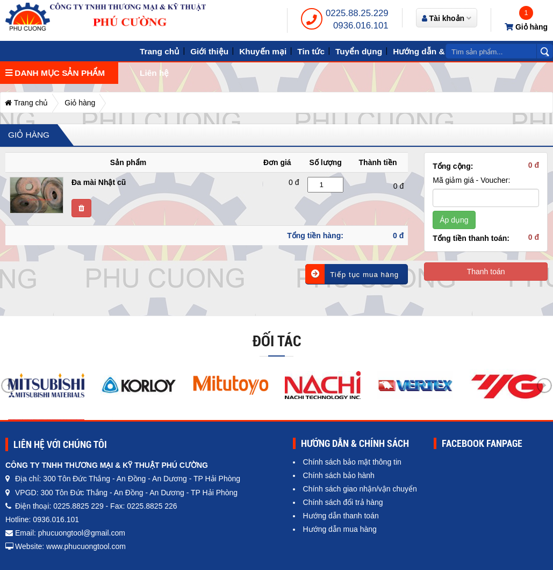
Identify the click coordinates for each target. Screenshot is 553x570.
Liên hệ (154, 72)
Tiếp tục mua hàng (352, 274)
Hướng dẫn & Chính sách (442, 51)
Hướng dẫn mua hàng (340, 529)
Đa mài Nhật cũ (98, 182)
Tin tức (311, 51)
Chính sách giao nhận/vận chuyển (360, 488)
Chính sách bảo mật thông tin (352, 462)
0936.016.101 (361, 25)
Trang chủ (159, 51)
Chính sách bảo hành (339, 475)
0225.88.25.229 (357, 13)
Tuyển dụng (358, 51)
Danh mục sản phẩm (55, 72)
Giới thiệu (209, 51)
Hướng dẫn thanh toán (341, 515)
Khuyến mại (262, 51)
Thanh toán (486, 271)
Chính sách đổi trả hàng (343, 502)
